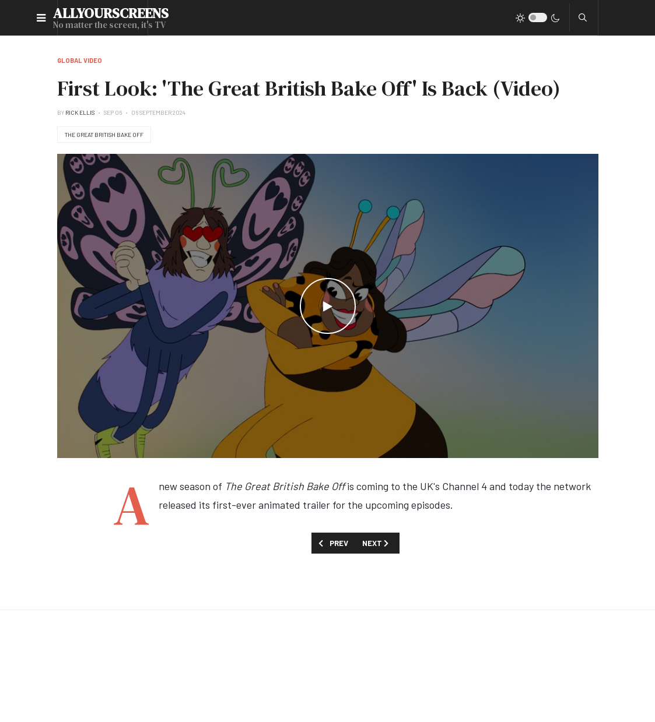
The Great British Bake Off (104, 134)
